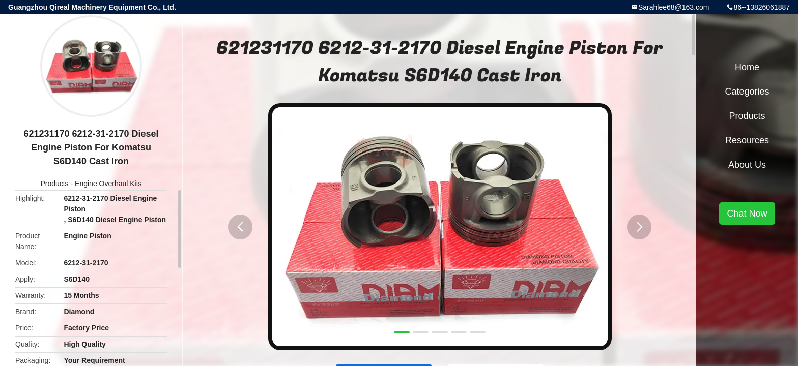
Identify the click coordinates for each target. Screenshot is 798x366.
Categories (747, 91)
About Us (747, 165)
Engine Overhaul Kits (108, 183)
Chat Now (747, 213)
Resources (747, 140)
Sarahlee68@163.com (673, 7)
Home (747, 67)
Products (54, 183)
